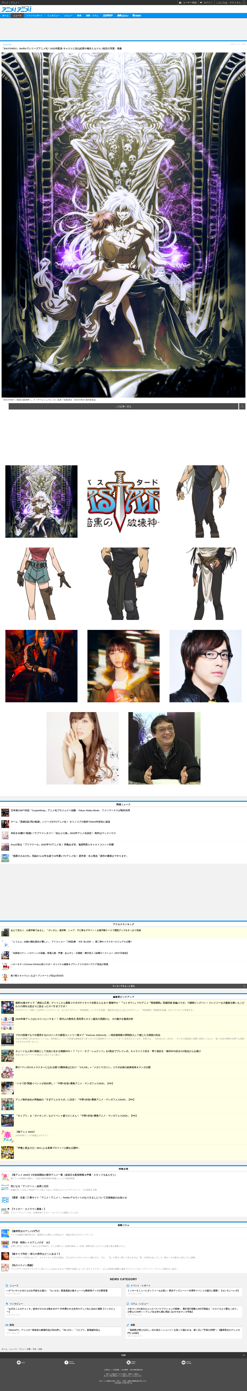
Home (23, 1362)
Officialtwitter (133, 1362)
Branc (137, 15)
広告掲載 (116, 1370)
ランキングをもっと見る (123, 986)
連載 (133, 1325)
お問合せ (107, 1370)
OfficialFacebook (72, 1362)
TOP (123, 1355)
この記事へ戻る (123, 406)
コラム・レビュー (139, 1303)
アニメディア (108, 15)
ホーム (5, 15)
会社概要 (125, 1370)
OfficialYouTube (188, 1362)
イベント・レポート (140, 1285)
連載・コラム (92, 15)
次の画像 (242, 406)
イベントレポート (34, 15)
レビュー (68, 15)
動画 (79, 15)
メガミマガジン (123, 15)
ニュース (17, 15)
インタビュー (53, 15)
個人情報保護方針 (136, 1370)
